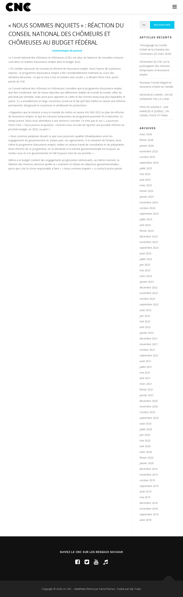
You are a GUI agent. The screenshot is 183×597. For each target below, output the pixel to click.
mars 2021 (146, 383)
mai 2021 (145, 372)
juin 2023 (145, 264)
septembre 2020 (149, 418)
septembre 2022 (149, 304)
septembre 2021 (149, 355)
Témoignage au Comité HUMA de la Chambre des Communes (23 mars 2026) (155, 49)
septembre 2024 (149, 213)
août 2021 (145, 361)
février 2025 (146, 191)
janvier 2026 (147, 145)
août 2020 (145, 423)
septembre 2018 (149, 514)
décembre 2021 (149, 338)
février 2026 (146, 140)
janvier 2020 (147, 463)
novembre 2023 (149, 242)
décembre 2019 (149, 469)
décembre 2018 (149, 503)
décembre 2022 (149, 287)
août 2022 (145, 310)
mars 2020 (146, 452)
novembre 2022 (149, 293)
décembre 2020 (149, 401)
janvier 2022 (147, 332)
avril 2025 (145, 179)
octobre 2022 (147, 298)
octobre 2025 (147, 157)
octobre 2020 (147, 412)
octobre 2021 (147, 349)
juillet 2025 (146, 168)
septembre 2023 (149, 247)
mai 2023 (145, 270)
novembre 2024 (149, 202)
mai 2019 (145, 497)
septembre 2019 (149, 486)
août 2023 (145, 253)
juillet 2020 (146, 429)
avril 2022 (145, 327)
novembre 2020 (149, 406)
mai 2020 (145, 440)
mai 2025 (145, 174)
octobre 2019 (147, 480)
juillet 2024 (146, 219)
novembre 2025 (149, 151)
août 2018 (145, 520)
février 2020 (146, 457)
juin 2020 (145, 434)
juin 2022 (145, 315)
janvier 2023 (147, 281)
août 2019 (145, 491)
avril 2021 (145, 378)
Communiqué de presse (67, 50)
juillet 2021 (146, 367)
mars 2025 (146, 185)
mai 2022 (145, 321)
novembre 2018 (149, 508)
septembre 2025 (149, 162)
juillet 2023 (146, 259)
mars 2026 (146, 134)
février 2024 (146, 230)
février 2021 (146, 389)
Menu (174, 6)
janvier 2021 (147, 395)
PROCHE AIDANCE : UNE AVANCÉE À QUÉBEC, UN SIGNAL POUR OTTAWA (154, 111)
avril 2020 (145, 446)
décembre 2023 (149, 236)
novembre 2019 (149, 474)
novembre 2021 (149, 344)
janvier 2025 (147, 196)
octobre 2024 (147, 208)
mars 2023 (146, 276)
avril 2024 (145, 225)
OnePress (80, 589)
